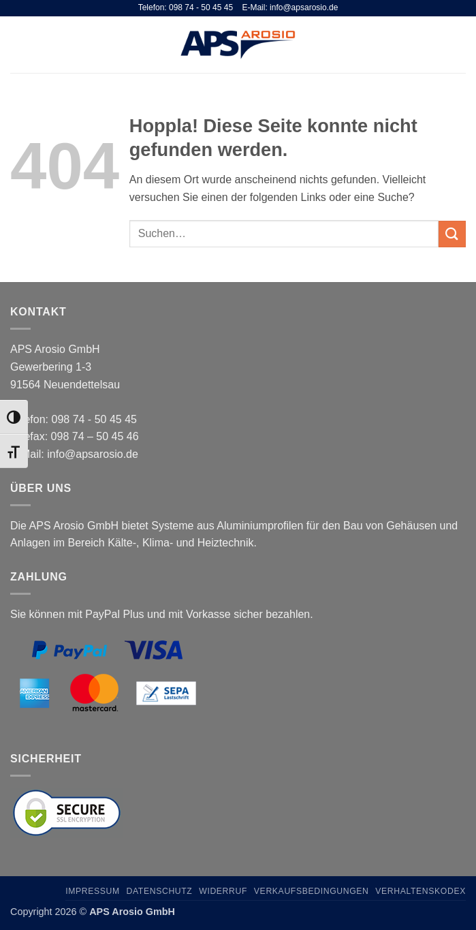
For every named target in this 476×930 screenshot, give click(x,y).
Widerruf (223, 891)
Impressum (92, 891)
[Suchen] (437, 44)
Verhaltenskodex (420, 891)
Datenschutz (160, 891)
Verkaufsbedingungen (311, 891)
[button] (18, 44)
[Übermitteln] (452, 234)
